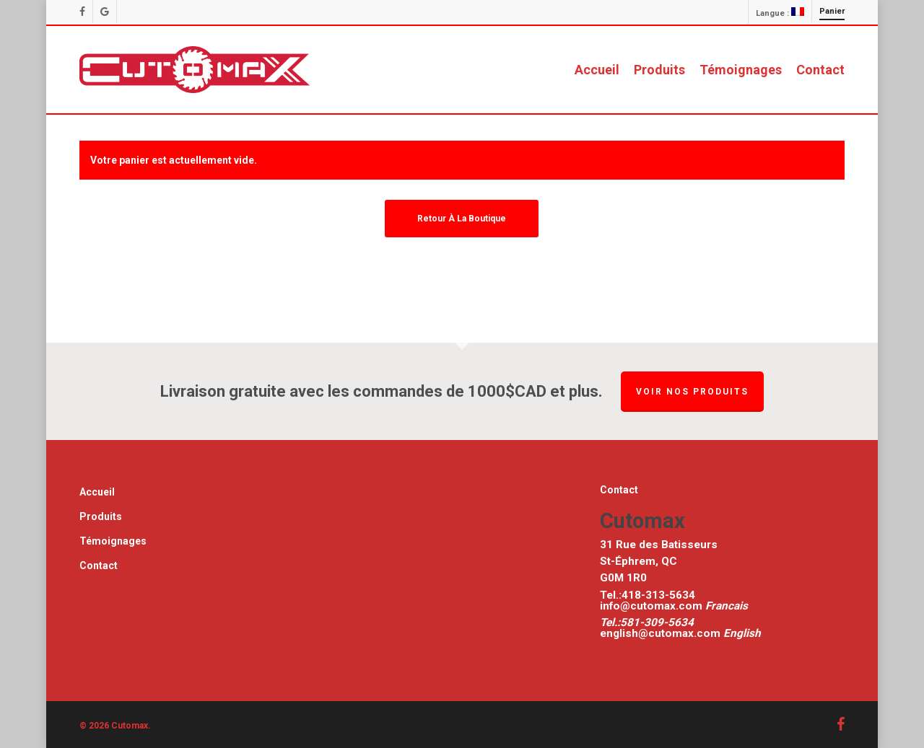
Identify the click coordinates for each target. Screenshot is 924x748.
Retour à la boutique (461, 219)
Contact (98, 565)
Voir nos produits (692, 392)
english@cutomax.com (660, 633)
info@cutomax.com (652, 605)
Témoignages (113, 541)
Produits (100, 516)
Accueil (97, 492)
